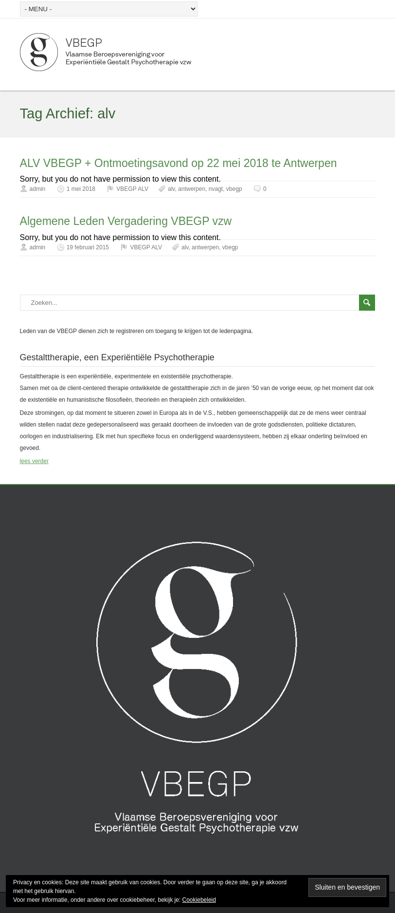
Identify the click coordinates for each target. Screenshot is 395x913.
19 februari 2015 (88, 247)
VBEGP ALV (132, 189)
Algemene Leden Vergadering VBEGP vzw (126, 221)
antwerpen (191, 189)
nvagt (216, 189)
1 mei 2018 (81, 189)
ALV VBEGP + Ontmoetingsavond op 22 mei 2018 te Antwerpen (178, 163)
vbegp (234, 189)
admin (38, 189)
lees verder (34, 461)
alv (171, 189)
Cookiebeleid (199, 899)
